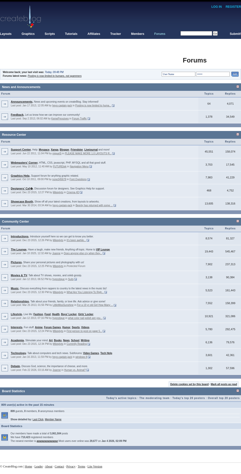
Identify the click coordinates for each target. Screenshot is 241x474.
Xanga (54, 149)
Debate (15, 366)
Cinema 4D (73, 192)
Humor (66, 327)
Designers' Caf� (22, 188)
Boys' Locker (69, 314)
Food (47, 314)
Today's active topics (121, 398)
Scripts (50, 34)
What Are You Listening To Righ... (85, 292)
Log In (216, 7)
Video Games (91, 353)
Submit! (235, 34)
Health (56, 314)
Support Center (21, 149)
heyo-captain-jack (62, 105)
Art (50, 340)
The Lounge (18, 249)
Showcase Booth (22, 201)
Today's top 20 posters (188, 398)
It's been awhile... (76, 240)
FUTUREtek (60, 166)
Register (233, 7)
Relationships (20, 301)
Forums (159, 34)
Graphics (28, 34)
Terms (81, 466)
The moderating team (154, 398)
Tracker (115, 34)
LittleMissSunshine (63, 305)
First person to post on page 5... (84, 331)
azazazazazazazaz (47, 441)
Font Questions (78, 179)
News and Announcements (21, 87)
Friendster (77, 149)
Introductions (19, 236)
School (75, 340)
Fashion (38, 314)
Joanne (56, 253)
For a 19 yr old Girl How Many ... (95, 305)
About (48, 466)
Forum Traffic (79, 118)
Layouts (6, 34)
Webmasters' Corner (24, 162)
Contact (59, 466)
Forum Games (52, 327)
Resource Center (14, 135)
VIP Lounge (103, 249)
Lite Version (94, 466)
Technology (18, 353)
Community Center (15, 221)
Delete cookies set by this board (189, 384)
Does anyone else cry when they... (83, 253)
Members (137, 34)
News (66, 340)
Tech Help (106, 353)
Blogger (64, 149)
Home (28, 466)
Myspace (44, 149)
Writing (85, 340)
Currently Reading (77, 344)
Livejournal (91, 149)
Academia (17, 340)
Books (58, 340)
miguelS (57, 153)
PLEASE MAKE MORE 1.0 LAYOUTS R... (88, 153)
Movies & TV (19, 275)
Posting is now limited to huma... (93, 105)
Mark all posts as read (224, 384)
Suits (71, 279)
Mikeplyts (58, 192)
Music (15, 288)
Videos (85, 327)
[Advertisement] (91, 57)
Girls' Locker (85, 314)
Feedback (17, 114)
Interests (16, 327)
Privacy (71, 466)
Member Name (53, 419)
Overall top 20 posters (224, 398)
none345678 (59, 179)
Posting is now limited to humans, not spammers (55, 76)
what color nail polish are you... (85, 318)
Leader (38, 466)
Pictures (16, 262)
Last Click (38, 419)
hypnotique (58, 279)
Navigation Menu (79, 166)
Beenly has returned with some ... (94, 205)
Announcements (21, 101)
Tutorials (71, 34)
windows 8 (81, 357)
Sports (76, 327)
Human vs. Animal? (75, 370)
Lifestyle (16, 314)
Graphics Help (20, 175)
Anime (39, 327)
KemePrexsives (60, 118)
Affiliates (94, 34)
